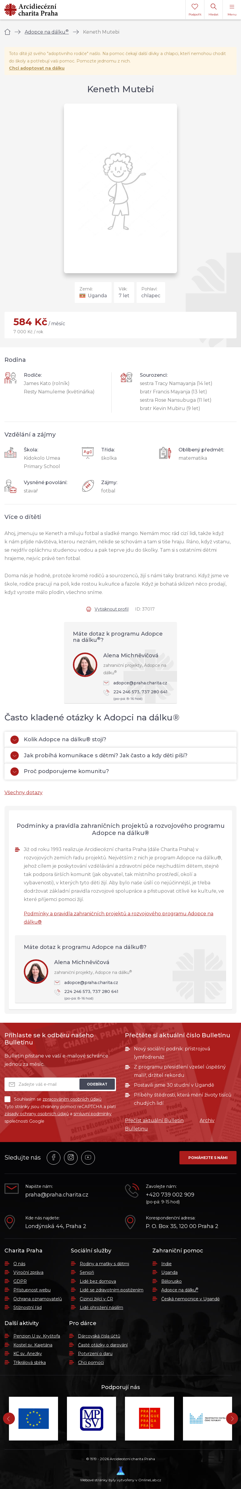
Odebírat (97, 1084)
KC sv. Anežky (27, 1353)
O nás (19, 1263)
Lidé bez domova (98, 1281)
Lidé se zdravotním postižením (111, 1290)
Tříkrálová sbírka (29, 1362)
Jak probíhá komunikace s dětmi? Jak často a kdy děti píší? (98, 755)
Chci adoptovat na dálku (37, 68)
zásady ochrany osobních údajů (36, 1113)
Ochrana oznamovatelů (37, 1299)
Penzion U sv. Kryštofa (36, 1336)
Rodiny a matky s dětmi (104, 1263)
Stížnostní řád (27, 1307)
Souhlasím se (52, 1099)
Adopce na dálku (47, 32)
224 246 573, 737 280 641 (137, 695)
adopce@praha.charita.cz (135, 683)
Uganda (169, 1272)
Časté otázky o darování (103, 1345)
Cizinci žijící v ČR (96, 1299)
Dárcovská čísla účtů (99, 1336)
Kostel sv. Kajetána (32, 1345)
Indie (166, 1263)
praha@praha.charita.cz (56, 1195)
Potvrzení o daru (95, 1353)
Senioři (87, 1272)
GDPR (20, 1281)
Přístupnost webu (32, 1290)
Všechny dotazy (23, 792)
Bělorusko (171, 1281)
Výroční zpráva (28, 1272)
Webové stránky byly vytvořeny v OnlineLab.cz (120, 1474)
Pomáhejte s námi (208, 1157)
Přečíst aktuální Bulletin (154, 1120)
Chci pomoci (91, 1362)
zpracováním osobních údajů (72, 1099)
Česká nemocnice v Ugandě (190, 1299)
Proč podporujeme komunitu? (59, 771)
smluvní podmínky (92, 1113)
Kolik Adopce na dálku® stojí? (58, 740)
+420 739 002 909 (170, 1195)
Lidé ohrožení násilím (101, 1307)
